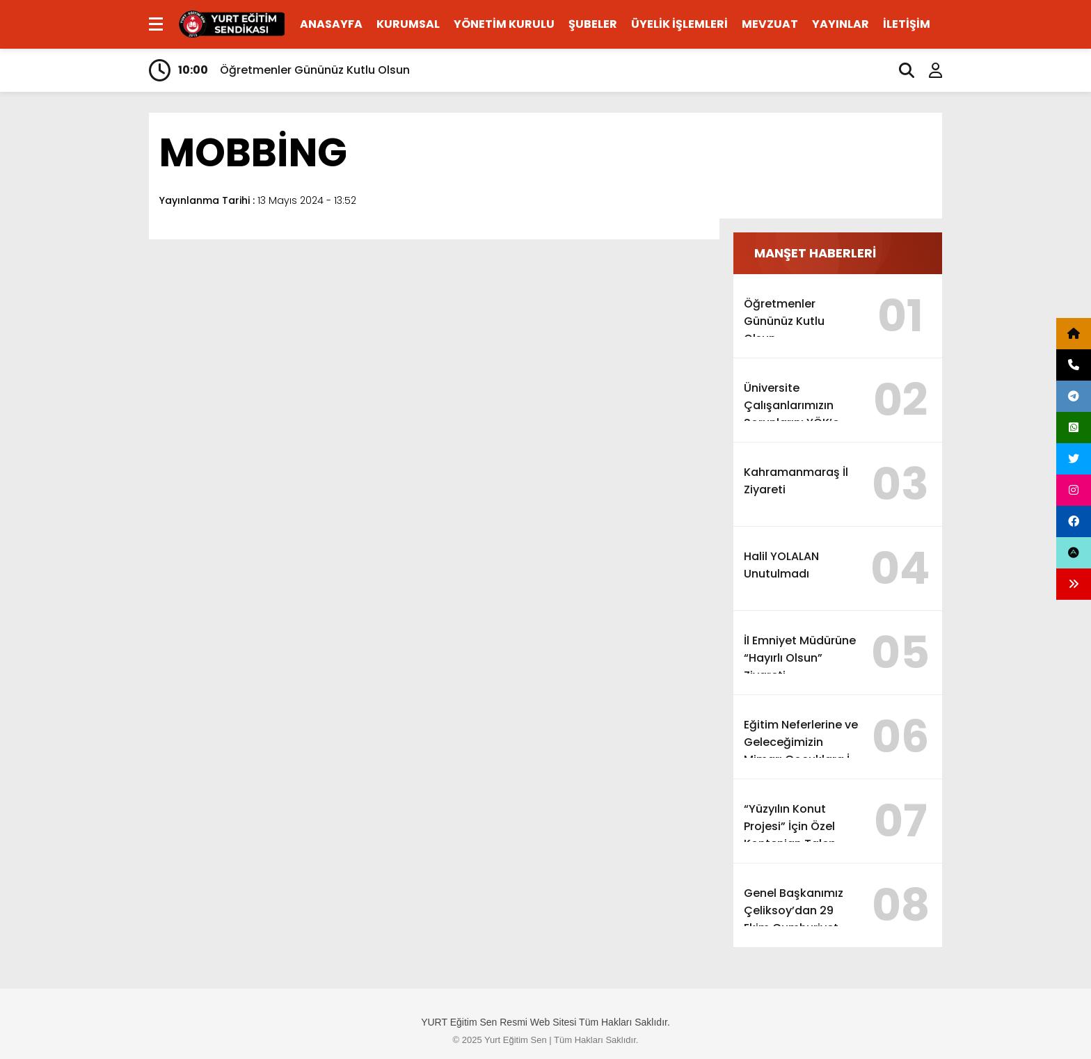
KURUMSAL (408, 24)
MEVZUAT (770, 24)
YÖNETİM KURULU (504, 24)
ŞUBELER (592, 24)
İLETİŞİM (906, 24)
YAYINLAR (840, 24)
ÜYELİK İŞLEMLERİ (679, 24)
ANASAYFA (331, 24)
